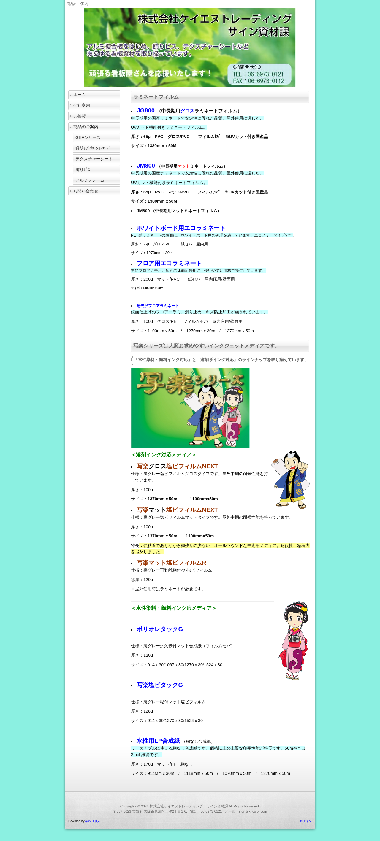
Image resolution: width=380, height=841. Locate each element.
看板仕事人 (93, 821)
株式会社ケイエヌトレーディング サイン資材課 (189, 806)
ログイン (306, 821)
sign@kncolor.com (253, 811)
